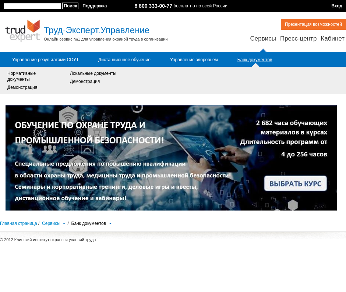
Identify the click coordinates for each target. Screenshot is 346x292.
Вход (336, 5)
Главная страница (18, 223)
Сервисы (263, 38)
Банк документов (254, 59)
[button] (63, 222)
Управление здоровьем (194, 59)
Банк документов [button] (91, 223)
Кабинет (333, 38)
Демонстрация (22, 87)
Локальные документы (93, 73)
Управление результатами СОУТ (45, 59)
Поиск (70, 5)
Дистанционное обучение (124, 59)
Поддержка (94, 5)
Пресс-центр (298, 38)
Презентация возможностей (313, 24)
